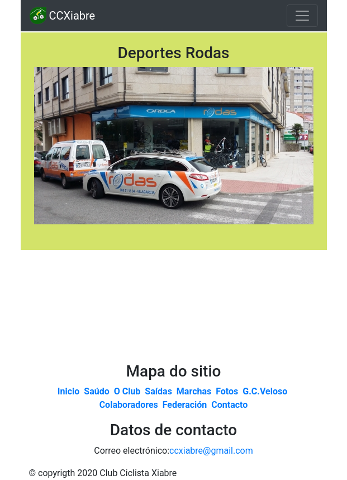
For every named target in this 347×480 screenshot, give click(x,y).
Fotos (228, 391)
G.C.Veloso (266, 391)
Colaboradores (129, 404)
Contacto (229, 404)
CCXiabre (63, 15)
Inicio (70, 391)
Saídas (159, 391)
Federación (186, 404)
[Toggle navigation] (302, 15)
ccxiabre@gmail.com (211, 450)
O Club (128, 391)
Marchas (195, 391)
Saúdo (97, 391)
